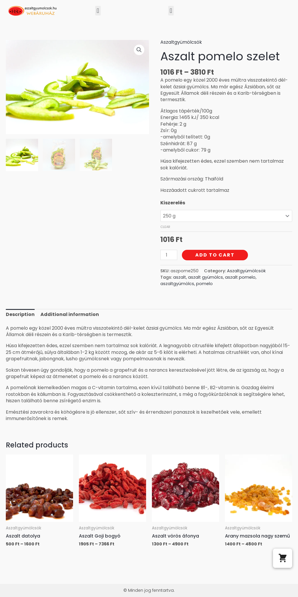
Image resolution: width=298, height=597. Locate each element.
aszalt (179, 277)
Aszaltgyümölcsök (181, 42)
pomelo (204, 284)
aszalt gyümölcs (205, 277)
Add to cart (215, 255)
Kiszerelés (172, 202)
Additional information (69, 314)
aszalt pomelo (240, 277)
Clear (165, 226)
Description (20, 314)
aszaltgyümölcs (177, 284)
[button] (98, 10)
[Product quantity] (168, 255)
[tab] (20, 314)
